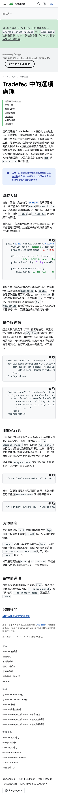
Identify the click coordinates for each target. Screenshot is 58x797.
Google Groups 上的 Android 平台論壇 (21, 714)
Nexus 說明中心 (10, 747)
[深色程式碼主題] (50, 240)
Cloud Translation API (25, 58)
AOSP (5, 76)
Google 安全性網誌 (11, 709)
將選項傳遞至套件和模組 (16, 616)
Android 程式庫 (9, 651)
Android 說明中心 (11, 737)
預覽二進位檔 (8, 666)
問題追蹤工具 (8, 767)
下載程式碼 (7, 661)
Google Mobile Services (14, 757)
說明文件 (7, 13)
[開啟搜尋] (39, 4)
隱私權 (48, 779)
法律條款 (30, 779)
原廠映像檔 (7, 671)
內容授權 (41, 624)
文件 (14, 76)
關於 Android (8, 779)
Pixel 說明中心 (9, 742)
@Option (33, 202)
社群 (21, 779)
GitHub (5, 681)
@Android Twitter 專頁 (13, 694)
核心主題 (24, 76)
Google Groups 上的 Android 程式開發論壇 (23, 719)
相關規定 (6, 656)
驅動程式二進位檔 (11, 676)
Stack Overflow (10, 762)
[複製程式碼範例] (53, 240)
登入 (52, 3)
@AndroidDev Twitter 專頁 (15, 699)
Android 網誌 (8, 704)
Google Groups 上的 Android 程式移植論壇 (23, 724)
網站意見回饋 (10, 784)
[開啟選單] (5, 3)
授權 (40, 779)
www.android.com (11, 752)
